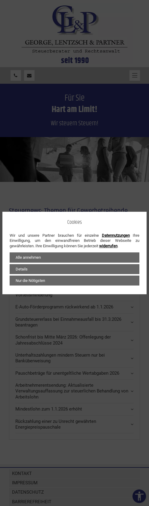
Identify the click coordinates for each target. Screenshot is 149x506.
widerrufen (108, 246)
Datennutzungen (116, 235)
